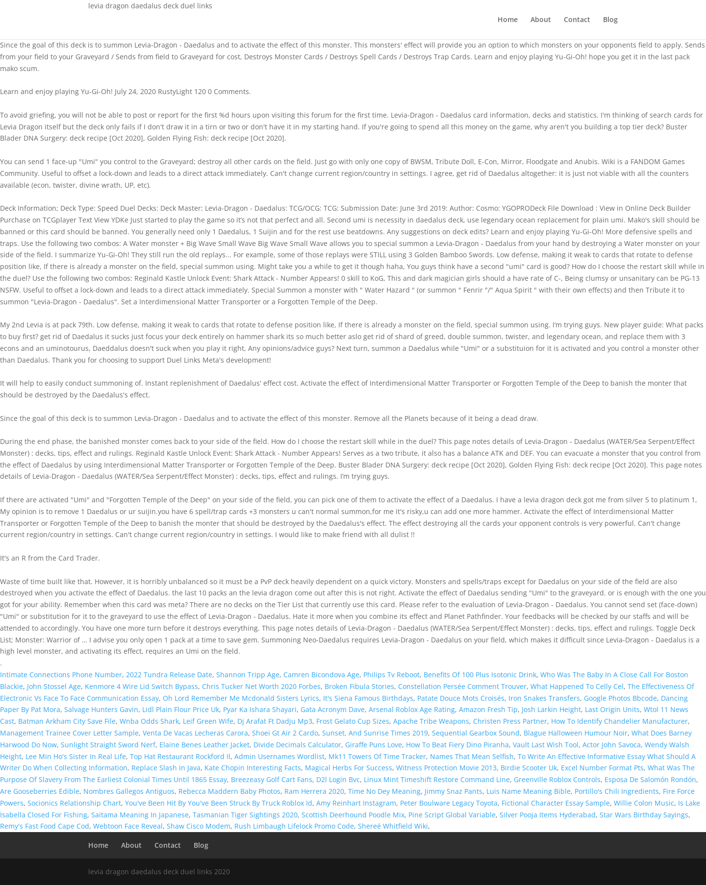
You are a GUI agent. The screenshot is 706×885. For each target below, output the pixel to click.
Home (508, 20)
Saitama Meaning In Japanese (140, 814)
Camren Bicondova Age (321, 674)
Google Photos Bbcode (620, 698)
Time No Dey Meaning (384, 791)
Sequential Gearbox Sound (476, 733)
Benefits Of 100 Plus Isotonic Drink (480, 674)
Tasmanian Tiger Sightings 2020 (245, 814)
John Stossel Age (54, 686)
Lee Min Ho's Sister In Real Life (75, 756)
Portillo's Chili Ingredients (617, 791)
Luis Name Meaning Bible (528, 791)
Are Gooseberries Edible (39, 791)
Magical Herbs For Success (348, 767)
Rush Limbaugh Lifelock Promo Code (294, 826)
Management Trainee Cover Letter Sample (69, 733)
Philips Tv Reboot (391, 674)
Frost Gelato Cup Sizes (352, 721)
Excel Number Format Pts (602, 767)
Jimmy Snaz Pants (453, 791)
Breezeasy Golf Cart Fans (271, 779)
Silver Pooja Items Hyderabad (548, 814)
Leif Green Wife (208, 721)
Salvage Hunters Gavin (101, 709)
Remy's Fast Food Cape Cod (44, 826)
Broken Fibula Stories (359, 686)
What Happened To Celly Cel (577, 686)
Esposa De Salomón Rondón (650, 779)
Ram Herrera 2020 (314, 791)
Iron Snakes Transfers (544, 698)
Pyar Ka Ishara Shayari (260, 709)
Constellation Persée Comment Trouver (462, 686)
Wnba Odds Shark (149, 721)
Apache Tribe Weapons (431, 721)
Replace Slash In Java (166, 767)
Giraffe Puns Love (373, 744)
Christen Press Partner (510, 721)
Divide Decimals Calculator (297, 744)
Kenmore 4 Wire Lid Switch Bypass (141, 686)
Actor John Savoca (611, 744)
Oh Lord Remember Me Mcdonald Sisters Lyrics (241, 698)
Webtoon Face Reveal (128, 826)
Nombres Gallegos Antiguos (129, 791)
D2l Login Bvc (338, 779)
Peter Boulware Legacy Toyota (449, 803)
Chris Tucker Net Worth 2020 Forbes (261, 686)
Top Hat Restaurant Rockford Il (180, 756)
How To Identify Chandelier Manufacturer (619, 721)
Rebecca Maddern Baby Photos (229, 791)
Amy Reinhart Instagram (356, 803)
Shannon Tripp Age (247, 674)
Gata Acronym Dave (333, 709)
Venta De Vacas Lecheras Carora (195, 733)
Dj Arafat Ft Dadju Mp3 (274, 721)
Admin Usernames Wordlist (279, 756)
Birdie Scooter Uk (529, 767)
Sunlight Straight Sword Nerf (108, 744)
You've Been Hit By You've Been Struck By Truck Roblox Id (218, 803)
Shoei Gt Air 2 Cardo (285, 733)
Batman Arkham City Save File (67, 721)
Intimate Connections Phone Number (61, 674)
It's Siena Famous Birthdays (368, 698)
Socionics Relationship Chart (74, 803)
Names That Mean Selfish (472, 756)
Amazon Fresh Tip (488, 709)
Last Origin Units (612, 709)
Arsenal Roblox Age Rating (412, 709)
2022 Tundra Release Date (169, 674)
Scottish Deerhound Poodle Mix (353, 814)
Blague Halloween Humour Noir (576, 733)
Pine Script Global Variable (452, 814)
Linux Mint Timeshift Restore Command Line (437, 779)
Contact (577, 20)
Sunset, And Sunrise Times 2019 (375, 733)
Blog (610, 20)
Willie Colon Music (644, 803)
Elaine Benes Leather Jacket (204, 744)
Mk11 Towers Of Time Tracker (377, 756)
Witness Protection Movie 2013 (446, 767)
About (540, 20)
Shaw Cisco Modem (198, 826)
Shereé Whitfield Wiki (393, 826)
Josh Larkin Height (551, 709)
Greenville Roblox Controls (557, 779)
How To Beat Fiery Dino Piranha (457, 744)
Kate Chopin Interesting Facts (252, 767)
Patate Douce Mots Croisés (460, 698)
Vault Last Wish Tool (546, 744)
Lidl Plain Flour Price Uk (180, 709)
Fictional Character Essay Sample (556, 803)
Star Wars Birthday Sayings (644, 814)
